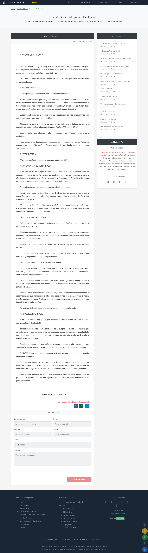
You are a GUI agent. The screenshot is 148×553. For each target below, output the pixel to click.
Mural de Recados (24, 518)
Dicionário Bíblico (69, 515)
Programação (22, 524)
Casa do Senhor (13, 2)
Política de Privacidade (117, 513)
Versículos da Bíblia (70, 521)
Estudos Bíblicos (102, 2)
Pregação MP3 (68, 525)
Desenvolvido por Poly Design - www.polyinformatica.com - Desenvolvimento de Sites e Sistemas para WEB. (74, 549)
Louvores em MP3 (69, 528)
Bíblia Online (83, 2)
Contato (20, 527)
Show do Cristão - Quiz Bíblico (28, 521)
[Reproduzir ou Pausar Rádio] (145, 549)
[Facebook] (106, 502)
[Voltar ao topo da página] (145, 525)
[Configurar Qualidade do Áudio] (145, 543)
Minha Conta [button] (134, 2)
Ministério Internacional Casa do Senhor (53, 546)
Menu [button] (119, 2)
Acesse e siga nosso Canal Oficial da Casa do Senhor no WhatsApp (74, 539)
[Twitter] (116, 502)
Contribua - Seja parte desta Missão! (30, 515)
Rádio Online (22, 508)
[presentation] (74, 471)
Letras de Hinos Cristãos (26, 511)
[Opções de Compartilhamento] (145, 537)
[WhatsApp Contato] (127, 502)
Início (13, 9)
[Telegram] (117, 505)
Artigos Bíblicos (68, 509)
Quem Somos (22, 505)
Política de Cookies (101, 546)
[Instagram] (111, 502)
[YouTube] (122, 502)
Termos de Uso (117, 510)
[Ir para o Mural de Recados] (145, 531)
